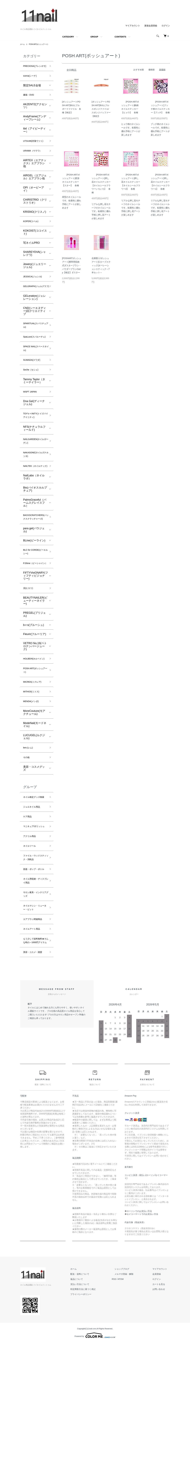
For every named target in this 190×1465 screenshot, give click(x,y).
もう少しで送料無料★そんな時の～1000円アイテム (34, 1054)
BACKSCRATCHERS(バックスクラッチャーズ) (38, 565)
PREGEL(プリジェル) (34, 674)
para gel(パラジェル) (34, 581)
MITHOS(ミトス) (33, 759)
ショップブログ (130, 1391)
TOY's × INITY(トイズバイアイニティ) (35, 450)
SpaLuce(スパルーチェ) (34, 363)
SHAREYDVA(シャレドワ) (34, 268)
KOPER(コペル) (33, 235)
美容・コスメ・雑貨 (34, 1072)
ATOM (132, 1401)
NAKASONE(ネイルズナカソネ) (33, 492)
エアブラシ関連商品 (34, 1026)
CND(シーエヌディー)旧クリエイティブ (34, 332)
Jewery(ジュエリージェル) (34, 280)
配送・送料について (93, 1396)
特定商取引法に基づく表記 (96, 1411)
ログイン (166, 25)
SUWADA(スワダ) (34, 390)
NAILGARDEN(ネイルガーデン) (35, 477)
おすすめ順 (138, 69)
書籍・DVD (30, 101)
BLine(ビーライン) (34, 591)
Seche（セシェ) (33, 401)
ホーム (23, 44)
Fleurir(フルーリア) (34, 693)
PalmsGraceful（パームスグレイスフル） (34, 547)
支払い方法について (93, 1406)
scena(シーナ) (31, 81)
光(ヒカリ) (29, 647)
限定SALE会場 (32, 91)
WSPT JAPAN (31, 424)
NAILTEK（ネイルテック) (34, 508)
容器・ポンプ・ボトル (34, 965)
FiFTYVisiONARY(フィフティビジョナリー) (35, 634)
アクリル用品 (31, 921)
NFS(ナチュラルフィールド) (34, 463)
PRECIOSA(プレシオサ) (34, 69)
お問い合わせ (161, 1411)
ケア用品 (28, 895)
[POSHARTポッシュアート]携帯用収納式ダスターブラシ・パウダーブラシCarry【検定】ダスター (71, 265)
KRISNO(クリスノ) (34, 225)
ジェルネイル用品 (34, 884)
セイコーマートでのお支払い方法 (142, 1336)
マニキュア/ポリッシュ (34, 908)
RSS (125, 1401)
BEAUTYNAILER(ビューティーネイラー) (35, 660)
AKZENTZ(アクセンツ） (35, 113)
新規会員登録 (150, 25)
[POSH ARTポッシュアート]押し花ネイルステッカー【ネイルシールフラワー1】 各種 (160, 181)
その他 (27, 828)
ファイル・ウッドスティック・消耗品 (34, 947)
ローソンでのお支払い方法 (139, 1333)
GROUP (94, 37)
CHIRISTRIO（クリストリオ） (35, 215)
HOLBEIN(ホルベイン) (35, 721)
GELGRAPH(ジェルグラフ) (33, 305)
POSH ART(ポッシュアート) (41, 44)
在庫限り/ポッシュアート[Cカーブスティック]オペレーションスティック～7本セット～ (101, 265)
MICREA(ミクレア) (34, 749)
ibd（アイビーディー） (34, 138)
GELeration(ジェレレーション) (34, 319)
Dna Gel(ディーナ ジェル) (34, 436)
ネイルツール (31, 931)
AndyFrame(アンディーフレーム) (34, 125)
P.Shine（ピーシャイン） (34, 619)
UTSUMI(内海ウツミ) (34, 151)
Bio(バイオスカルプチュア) (35, 534)
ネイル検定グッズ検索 (34, 871)
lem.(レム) (29, 817)
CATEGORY (68, 37)
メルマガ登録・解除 (132, 1396)
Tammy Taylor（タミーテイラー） (34, 413)
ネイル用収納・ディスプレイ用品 (34, 980)
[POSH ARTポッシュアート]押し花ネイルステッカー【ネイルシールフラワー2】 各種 (130, 181)
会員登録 (159, 1396)
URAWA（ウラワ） (35, 164)
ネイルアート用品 (34, 1038)
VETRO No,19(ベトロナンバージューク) (35, 705)
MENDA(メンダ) (33, 770)
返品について (90, 1401)
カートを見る (161, 1406)
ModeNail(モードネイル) (34, 794)
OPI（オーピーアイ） (33, 203)
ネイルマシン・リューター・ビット (34, 1010)
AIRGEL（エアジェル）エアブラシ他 (35, 191)
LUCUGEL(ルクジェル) (34, 806)
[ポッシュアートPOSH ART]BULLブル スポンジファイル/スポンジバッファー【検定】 (101, 109)
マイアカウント (132, 25)
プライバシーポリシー (94, 1417)
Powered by (95, 1458)
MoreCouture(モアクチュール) (34, 782)
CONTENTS (120, 37)
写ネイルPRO (31, 257)
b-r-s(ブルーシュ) (33, 684)
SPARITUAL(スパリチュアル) (35, 347)
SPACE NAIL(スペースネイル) (34, 378)
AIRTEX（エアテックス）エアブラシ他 (34, 177)
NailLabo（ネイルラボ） (34, 522)
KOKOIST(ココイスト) (35, 247)
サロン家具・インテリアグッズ (34, 995)
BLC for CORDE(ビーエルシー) (34, 604)
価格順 (151, 69)
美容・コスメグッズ (34, 840)
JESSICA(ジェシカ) (35, 291)
